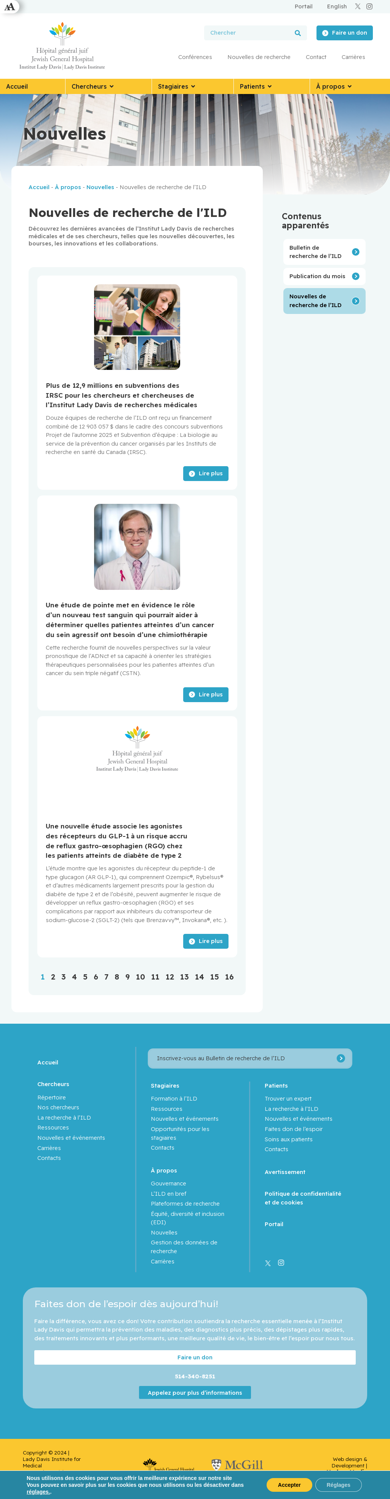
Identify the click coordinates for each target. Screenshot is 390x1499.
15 (214, 976)
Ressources (53, 1127)
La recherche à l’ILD (64, 1117)
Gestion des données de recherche (184, 1247)
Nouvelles (100, 187)
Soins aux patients (289, 1139)
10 (140, 976)
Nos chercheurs (58, 1107)
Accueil (39, 187)
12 (170, 976)
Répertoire (51, 1097)
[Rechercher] (298, 32)
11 (155, 976)
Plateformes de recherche (185, 1203)
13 (184, 976)
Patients (276, 1085)
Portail (274, 1224)
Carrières (353, 57)
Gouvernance (168, 1183)
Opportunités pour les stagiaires (180, 1133)
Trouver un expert (288, 1098)
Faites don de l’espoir (294, 1129)
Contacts (49, 1157)
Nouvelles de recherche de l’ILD (315, 301)
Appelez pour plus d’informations (195, 1392)
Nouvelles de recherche (259, 57)
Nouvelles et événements (71, 1137)
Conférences (195, 57)
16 (229, 976)
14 (199, 976)
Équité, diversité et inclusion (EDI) (187, 1218)
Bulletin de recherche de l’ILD (315, 252)
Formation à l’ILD (174, 1098)
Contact (316, 57)
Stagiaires (165, 1085)
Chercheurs (53, 1084)
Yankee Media (347, 1471)
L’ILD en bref (168, 1193)
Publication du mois (317, 276)
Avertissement (285, 1172)
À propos (68, 187)
